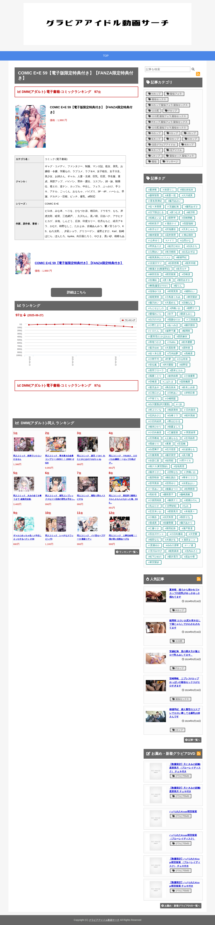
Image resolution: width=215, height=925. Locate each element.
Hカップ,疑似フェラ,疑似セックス (168, 105)
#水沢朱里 (168, 517)
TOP (106, 55)
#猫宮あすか (183, 280)
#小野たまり (154, 325)
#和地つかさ (154, 342)
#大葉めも (170, 302)
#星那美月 (172, 511)
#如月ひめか (174, 246)
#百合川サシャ (156, 534)
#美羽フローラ (156, 370)
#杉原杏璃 (173, 263)
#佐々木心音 (154, 353)
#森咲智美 (153, 195)
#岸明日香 (189, 393)
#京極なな (187, 302)
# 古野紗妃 (170, 506)
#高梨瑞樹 (187, 223)
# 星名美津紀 (155, 201)
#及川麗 (186, 455)
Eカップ (154, 139)
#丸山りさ (153, 506)
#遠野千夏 (170, 331)
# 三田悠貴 (192, 319)
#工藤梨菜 (172, 432)
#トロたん (153, 331)
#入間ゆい (153, 252)
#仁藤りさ (153, 528)
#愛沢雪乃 (172, 556)
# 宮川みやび (155, 551)
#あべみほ (172, 325)
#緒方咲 (190, 212)
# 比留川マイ (155, 263)
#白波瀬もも (188, 449)
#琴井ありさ (154, 246)
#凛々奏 (167, 280)
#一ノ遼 (189, 545)
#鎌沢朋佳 (189, 325)
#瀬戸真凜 (187, 528)
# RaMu (171, 342)
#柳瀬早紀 (181, 257)
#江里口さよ (154, 393)
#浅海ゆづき (154, 291)
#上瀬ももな (171, 438)
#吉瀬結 (152, 280)
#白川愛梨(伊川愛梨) (159, 404)
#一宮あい (153, 489)
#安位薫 (152, 364)
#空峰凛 (186, 274)
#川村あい (172, 393)
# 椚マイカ (185, 460)
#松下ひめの (154, 556)
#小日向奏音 (154, 432)
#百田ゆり (170, 483)
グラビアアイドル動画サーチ (104, 920)
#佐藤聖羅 (168, 523)
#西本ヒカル (176, 370)
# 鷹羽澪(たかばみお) (159, 336)
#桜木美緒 (189, 415)
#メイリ (170, 240)
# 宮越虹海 (173, 206)
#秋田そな (184, 517)
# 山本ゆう (154, 240)
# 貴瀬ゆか (154, 545)
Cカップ (191, 139)
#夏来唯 (152, 189)
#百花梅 (181, 443)
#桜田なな (153, 540)
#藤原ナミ (172, 500)
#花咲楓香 (184, 381)
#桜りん (178, 286)
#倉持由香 (172, 376)
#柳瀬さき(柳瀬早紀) (159, 269)
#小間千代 (153, 359)
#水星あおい (188, 483)
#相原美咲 (172, 410)
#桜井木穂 (190, 263)
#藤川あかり (185, 523)
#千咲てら (153, 398)
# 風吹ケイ (170, 223)
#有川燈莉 (170, 252)
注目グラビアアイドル (161, 144)
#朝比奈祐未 (186, 189)
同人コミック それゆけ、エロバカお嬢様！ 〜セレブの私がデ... (123, 459)
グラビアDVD (180, 776)
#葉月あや (153, 387)
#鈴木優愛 (186, 342)
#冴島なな (172, 472)
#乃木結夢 (172, 353)
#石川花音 (170, 449)
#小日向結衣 (154, 421)
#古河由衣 (189, 438)
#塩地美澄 (179, 466)
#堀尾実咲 (153, 297)
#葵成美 (152, 523)
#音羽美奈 (153, 483)
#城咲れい (189, 291)
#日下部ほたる (156, 212)
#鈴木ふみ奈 (188, 387)
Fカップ (171, 110)
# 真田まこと (188, 540)
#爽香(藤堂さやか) (158, 286)
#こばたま (168, 381)
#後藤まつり (171, 489)
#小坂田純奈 (154, 500)
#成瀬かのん (190, 500)
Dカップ (172, 139)
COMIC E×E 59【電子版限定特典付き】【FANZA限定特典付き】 (79, 263)
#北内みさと (154, 415)
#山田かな (185, 240)
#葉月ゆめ (153, 348)
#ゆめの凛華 (172, 545)
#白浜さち (191, 246)
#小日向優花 (176, 534)
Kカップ (154, 150)
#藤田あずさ (191, 206)
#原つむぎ (175, 212)
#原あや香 (189, 556)
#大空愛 (193, 534)
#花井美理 (170, 235)
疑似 (152, 161)
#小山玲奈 (182, 359)
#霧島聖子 (168, 494)
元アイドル (174, 150)
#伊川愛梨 (168, 364)
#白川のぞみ (154, 319)
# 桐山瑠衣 (187, 235)
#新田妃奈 (170, 528)
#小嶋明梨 (170, 398)
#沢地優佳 (170, 229)
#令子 (170, 314)
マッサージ (170, 161)
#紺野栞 (183, 364)
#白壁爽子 (153, 449)
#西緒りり (153, 443)
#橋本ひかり (154, 427)
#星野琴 (171, 218)
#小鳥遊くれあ (173, 297)
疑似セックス (157, 99)
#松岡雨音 (189, 489)
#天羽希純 (153, 438)
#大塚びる (170, 540)
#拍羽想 (169, 460)
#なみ (185, 506)
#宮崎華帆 (187, 218)
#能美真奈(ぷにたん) (159, 257)
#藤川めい (153, 302)
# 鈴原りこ (168, 189)
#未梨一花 (170, 195)
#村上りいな (154, 410)
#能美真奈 (173, 551)
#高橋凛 (188, 353)
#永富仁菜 (153, 460)
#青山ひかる (174, 421)
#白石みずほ (188, 252)
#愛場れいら (154, 314)
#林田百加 (153, 274)
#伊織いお (175, 308)
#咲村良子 (153, 223)
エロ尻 (153, 110)
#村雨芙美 (172, 291)
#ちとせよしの (156, 308)
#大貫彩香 (170, 348)
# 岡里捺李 (189, 432)
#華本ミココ (188, 477)
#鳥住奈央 (170, 387)
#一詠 (179, 404)
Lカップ (154, 156)
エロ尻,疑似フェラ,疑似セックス (167, 116)
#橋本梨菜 (153, 235)
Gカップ (154, 133)
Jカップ (190, 133)
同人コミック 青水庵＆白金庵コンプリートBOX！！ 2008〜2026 (59, 459)
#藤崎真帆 (184, 494)
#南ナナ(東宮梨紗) (158, 466)
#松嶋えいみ (154, 218)
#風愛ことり (154, 376)
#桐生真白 (170, 477)
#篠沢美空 (170, 455)
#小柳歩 (152, 517)
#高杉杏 (152, 494)
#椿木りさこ (154, 472)
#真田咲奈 (153, 477)
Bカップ (187, 144)
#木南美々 (189, 511)
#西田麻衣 (182, 336)
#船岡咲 (186, 331)
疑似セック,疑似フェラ (180, 156)
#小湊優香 (189, 376)
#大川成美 (187, 195)
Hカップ (154, 94)
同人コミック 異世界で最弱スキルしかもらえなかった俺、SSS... (123, 499)
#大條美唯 (153, 455)
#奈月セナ (153, 229)
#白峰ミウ (172, 415)
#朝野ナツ (191, 308)
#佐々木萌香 (154, 206)
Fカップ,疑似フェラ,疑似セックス (167, 122)
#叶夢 (168, 359)
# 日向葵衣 (189, 410)
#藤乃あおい (174, 201)
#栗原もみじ (185, 314)
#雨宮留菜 (170, 274)
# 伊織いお (189, 472)
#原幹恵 (186, 348)
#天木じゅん (188, 229)
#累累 (168, 443)
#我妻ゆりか (174, 319)
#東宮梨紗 (191, 297)
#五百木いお (154, 511)
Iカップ (172, 133)
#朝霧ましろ (174, 427)
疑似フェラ (174, 94)
